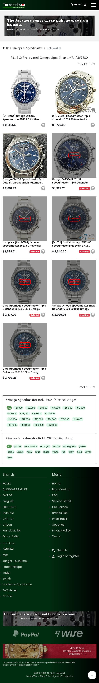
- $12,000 (25, 419)
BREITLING (9, 507)
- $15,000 (64, 419)
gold (79, 452)
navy (29, 452)
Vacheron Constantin (17, 584)
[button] (43, 125)
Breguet (8, 501)
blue (37, 452)
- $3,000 (42, 407)
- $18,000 (25, 425)
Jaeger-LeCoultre (15, 561)
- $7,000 (12, 413)
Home (56, 484)
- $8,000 (24, 413)
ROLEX (7, 484)
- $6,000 (80, 407)
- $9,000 (36, 413)
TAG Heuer (10, 590)
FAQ (54, 495)
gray (71, 452)
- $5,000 (67, 407)
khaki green (69, 446)
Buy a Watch (61, 489)
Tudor (7, 573)
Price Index (59, 519)
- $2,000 (30, 407)
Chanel (8, 596)
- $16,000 (77, 419)
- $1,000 (18, 407)
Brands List (59, 513)
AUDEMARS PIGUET (15, 489)
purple (17, 446)
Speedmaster (34, 48)
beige (10, 452)
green (82, 446)
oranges (45, 446)
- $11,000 (12, 419)
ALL (9, 407)
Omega (17, 48)
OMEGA (8, 495)
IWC (5, 555)
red (63, 452)
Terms (56, 536)
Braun (20, 452)
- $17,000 (12, 425)
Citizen (7, 525)
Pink (9, 457)
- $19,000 (39, 425)
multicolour (30, 446)
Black (46, 452)
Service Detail (61, 501)
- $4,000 (55, 407)
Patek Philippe (12, 567)
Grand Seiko (11, 536)
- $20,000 (52, 425)
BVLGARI (8, 513)
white (55, 452)
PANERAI (8, 549)
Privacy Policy (61, 531)
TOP (6, 48)
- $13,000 (38, 419)
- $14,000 (51, 419)
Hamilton (9, 543)
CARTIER (8, 519)
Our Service (60, 507)
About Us (58, 525)
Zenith (7, 579)
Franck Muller (12, 531)
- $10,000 (50, 413)
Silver (88, 452)
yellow (56, 446)
